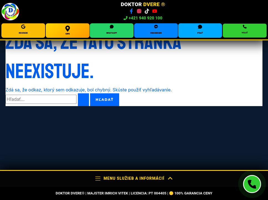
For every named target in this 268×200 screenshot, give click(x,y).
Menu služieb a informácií (134, 178)
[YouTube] (154, 11)
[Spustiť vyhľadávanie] (83, 99)
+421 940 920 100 (143, 18)
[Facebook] (131, 11)
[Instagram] (139, 11)
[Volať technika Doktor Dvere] (252, 184)
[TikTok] (146, 11)
